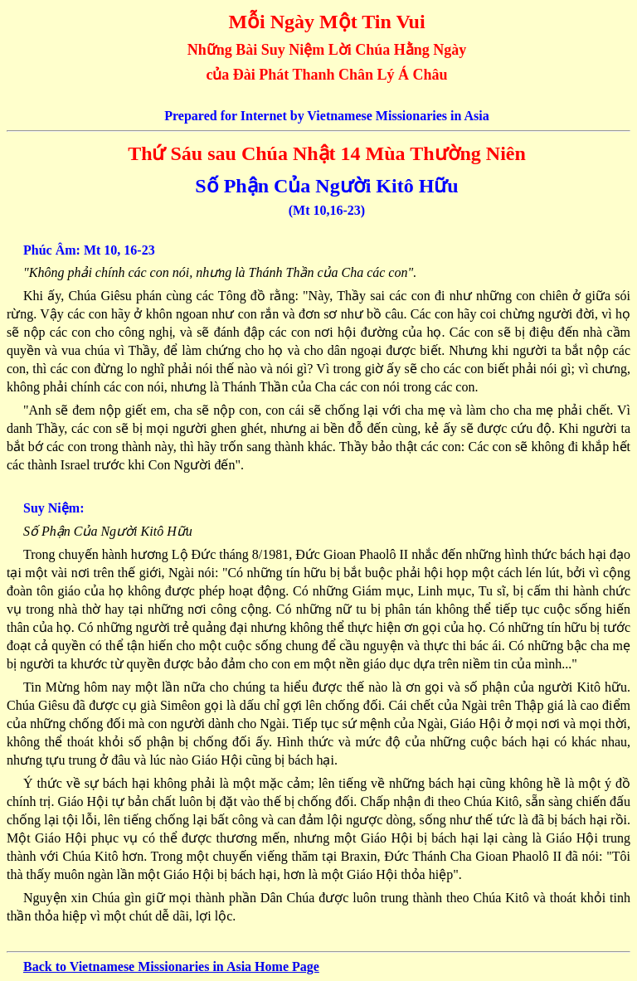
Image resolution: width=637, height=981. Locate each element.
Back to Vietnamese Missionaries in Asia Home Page (171, 966)
